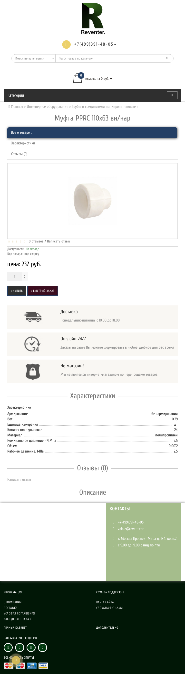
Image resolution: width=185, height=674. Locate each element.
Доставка (11, 608)
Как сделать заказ (17, 619)
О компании (13, 602)
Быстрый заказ (42, 290)
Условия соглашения (19, 613)
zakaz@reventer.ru (132, 529)
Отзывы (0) (19, 154)
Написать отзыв (58, 241)
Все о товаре (21, 132)
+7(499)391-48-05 (131, 522)
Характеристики (23, 143)
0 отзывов (35, 241)
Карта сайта (105, 602)
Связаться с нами (109, 608)
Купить (17, 290)
